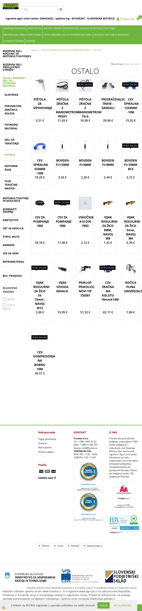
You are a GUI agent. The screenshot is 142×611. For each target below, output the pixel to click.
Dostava (42, 443)
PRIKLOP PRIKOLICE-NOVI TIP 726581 (85, 289)
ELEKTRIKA (11, 94)
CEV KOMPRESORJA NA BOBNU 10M (39, 360)
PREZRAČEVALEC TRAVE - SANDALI (107, 103)
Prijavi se (125, 19)
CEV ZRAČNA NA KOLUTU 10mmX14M (107, 291)
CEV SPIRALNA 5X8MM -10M (39, 166)
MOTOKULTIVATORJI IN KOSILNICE (111, 34)
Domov (35, 50)
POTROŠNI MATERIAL (11, 126)
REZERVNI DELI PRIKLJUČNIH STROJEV (23, 34)
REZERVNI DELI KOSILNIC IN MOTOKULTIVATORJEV (90, 28)
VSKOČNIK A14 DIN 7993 (85, 221)
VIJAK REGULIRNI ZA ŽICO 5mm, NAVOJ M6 (130, 227)
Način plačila (44, 447)
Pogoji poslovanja (47, 439)
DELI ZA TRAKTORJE (12, 141)
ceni (126, 64)
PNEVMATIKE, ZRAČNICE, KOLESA (13, 109)
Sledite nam (45, 478)
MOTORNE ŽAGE (11, 167)
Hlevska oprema (52, 28)
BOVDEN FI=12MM (62, 162)
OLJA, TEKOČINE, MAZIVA (11, 184)
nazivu (135, 64)
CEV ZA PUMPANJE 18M (39, 221)
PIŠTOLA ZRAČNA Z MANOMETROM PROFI (62, 107)
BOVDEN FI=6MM (85, 162)
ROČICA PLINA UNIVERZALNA (130, 287)
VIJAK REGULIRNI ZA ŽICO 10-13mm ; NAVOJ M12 (39, 295)
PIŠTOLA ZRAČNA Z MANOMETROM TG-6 (85, 107)
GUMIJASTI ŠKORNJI (14, 41)
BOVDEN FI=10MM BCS (130, 164)
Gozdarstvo (34, 28)
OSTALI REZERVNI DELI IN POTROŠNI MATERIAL (68, 34)
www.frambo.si (94, 545)
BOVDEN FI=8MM (108, 162)
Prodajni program (14, 28)
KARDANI (30, 41)
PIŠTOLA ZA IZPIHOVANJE (39, 103)
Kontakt (75, 545)
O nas (60, 545)
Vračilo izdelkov (46, 451)
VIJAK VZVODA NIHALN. (62, 287)
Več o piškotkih (122, 605)
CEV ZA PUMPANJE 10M (62, 221)
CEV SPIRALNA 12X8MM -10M (130, 105)
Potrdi (103, 605)
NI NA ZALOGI (85, 84)
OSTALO (10, 154)
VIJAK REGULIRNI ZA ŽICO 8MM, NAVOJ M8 (107, 227)
